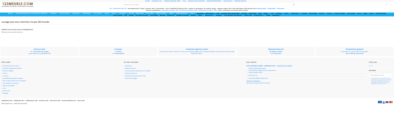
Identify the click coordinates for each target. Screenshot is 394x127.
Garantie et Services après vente (135, 76)
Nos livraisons (228, 1)
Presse (5, 73)
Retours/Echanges (131, 78)
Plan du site (6, 91)
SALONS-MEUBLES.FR (69, 100)
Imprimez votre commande (196, 1)
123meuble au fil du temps (11, 66)
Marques (5, 93)
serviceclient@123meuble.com (258, 78)
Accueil (147, 1)
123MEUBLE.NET (19, 100)
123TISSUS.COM (55, 100)
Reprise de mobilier (9, 86)
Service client (39, 49)
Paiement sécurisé (240, 1)
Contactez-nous (157, 1)
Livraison (118, 49)
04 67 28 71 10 (46, 53)
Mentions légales (8, 71)
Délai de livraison (130, 68)
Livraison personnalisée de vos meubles (138, 71)
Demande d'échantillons (214, 1)
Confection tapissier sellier (172, 1)
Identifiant (128, 66)
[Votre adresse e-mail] (379, 75)
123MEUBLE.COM (6, 100)
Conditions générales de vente (12, 68)
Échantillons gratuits (355, 49)
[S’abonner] (390, 75)
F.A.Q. (184, 1)
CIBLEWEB (23, 103)
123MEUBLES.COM (31, 100)
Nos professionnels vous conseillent (14, 81)
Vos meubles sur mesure (10, 83)
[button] (11, 13)
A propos (5, 76)
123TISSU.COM (43, 100)
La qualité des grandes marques (13, 78)
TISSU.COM (80, 100)
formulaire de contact (41, 51)
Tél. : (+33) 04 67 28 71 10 (118, 8)
